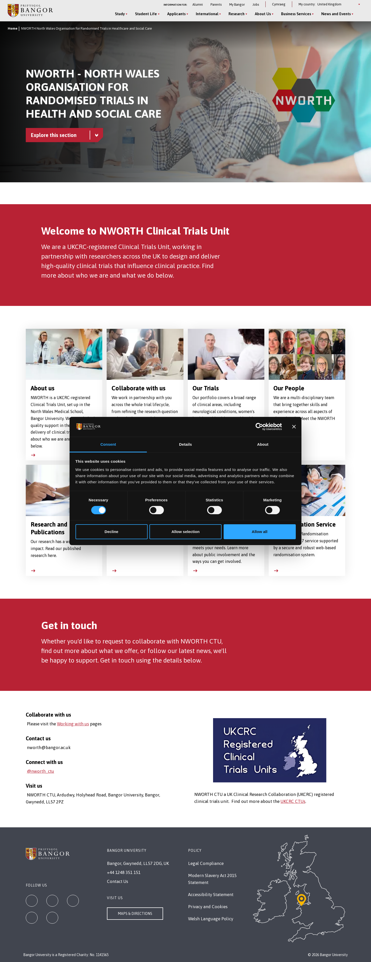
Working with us (73, 723)
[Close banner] (294, 426)
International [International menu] (207, 14)
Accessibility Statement (210, 894)
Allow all (259, 531)
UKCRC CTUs (293, 801)
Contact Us (117, 881)
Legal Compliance (206, 863)
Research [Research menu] (236, 14)
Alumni (197, 4)
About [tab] (262, 444)
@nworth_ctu (40, 771)
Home (13, 28)
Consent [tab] (108, 444)
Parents (216, 4)
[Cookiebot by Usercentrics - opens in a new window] (259, 427)
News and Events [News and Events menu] (336, 14)
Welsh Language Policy (210, 918)
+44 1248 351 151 (123, 872)
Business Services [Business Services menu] (296, 14)
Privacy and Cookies (207, 906)
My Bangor (237, 4)
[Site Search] (359, 14)
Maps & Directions (135, 914)
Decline (111, 531)
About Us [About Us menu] (263, 14)
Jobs (255, 4)
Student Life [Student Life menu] (146, 14)
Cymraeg (278, 4)
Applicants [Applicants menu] (176, 14)
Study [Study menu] (120, 14)
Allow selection (185, 531)
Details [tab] (185, 444)
